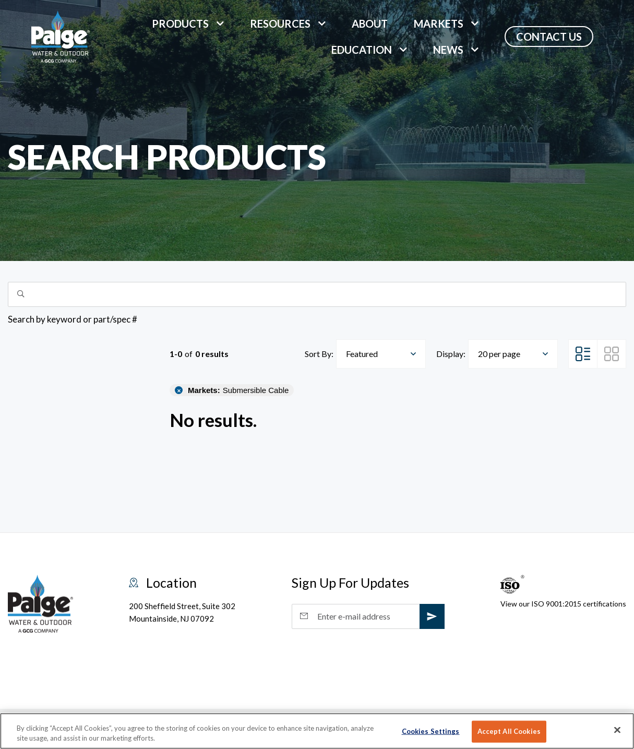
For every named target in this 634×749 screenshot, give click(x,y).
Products (180, 23)
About (370, 23)
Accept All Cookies (509, 731)
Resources (280, 23)
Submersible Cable (238, 390)
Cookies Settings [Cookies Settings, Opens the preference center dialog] (431, 731)
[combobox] (381, 353)
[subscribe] (432, 616)
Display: (450, 354)
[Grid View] (611, 353)
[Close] (617, 730)
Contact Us (549, 36)
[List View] (582, 353)
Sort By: (319, 354)
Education (361, 49)
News (448, 49)
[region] (317, 731)
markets (438, 23)
